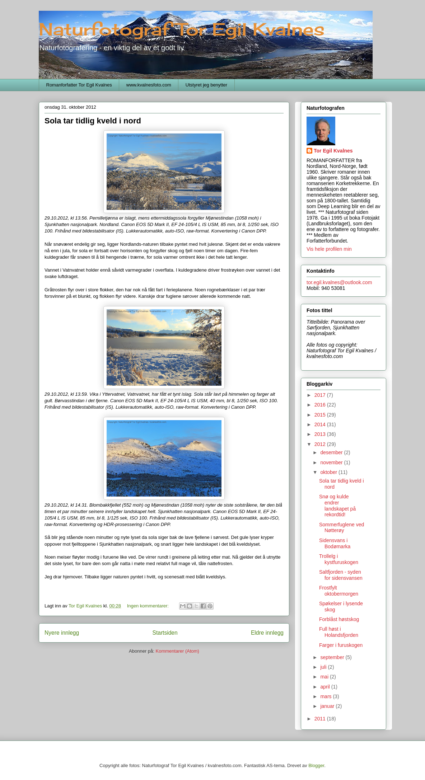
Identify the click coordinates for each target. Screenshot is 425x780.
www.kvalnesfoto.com (148, 85)
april (325, 687)
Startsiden (164, 633)
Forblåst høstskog (339, 619)
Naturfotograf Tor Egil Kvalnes (181, 29)
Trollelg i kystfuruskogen (338, 559)
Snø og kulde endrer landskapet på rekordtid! (337, 505)
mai (325, 677)
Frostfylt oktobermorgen (338, 591)
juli (324, 667)
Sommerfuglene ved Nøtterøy (341, 528)
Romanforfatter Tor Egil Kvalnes (79, 85)
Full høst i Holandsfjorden (338, 632)
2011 (320, 719)
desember (332, 452)
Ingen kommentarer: (148, 606)
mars (326, 696)
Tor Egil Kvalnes (333, 151)
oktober (329, 472)
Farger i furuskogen (341, 645)
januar (328, 706)
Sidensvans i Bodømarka (334, 543)
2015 (320, 415)
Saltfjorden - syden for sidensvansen (341, 575)
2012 (320, 444)
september (332, 657)
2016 (320, 405)
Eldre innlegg (267, 633)
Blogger (316, 765)
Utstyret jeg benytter (206, 85)
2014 (320, 424)
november (332, 462)
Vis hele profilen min (329, 249)
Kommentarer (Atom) (177, 651)
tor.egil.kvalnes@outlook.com (339, 282)
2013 (320, 434)
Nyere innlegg (62, 633)
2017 (320, 395)
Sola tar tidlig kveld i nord (93, 120)
